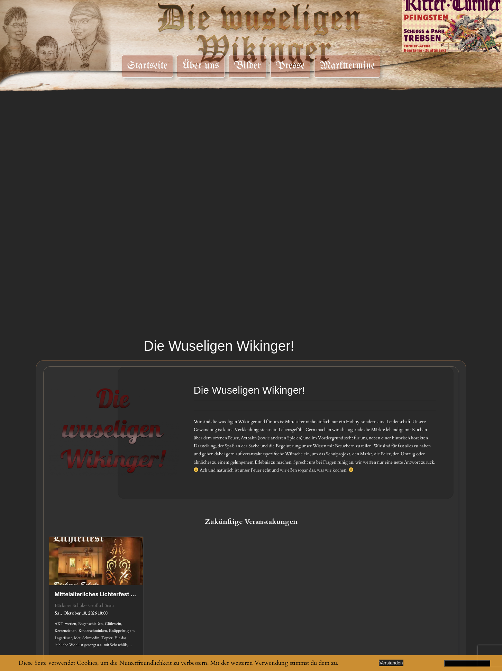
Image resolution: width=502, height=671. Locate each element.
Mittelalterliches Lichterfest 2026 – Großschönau (96, 594)
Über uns (200, 66)
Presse (290, 66)
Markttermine (347, 66)
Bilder (247, 66)
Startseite (147, 66)
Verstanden (391, 662)
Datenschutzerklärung (467, 663)
